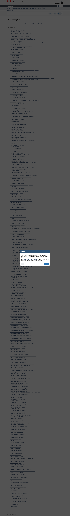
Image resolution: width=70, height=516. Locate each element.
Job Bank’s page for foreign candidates (30, 259)
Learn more (46, 264)
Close (23, 264)
